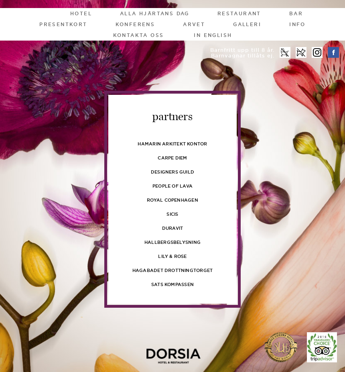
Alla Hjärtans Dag (154, 13)
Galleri (247, 24)
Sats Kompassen (172, 284)
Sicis (172, 214)
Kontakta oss (138, 35)
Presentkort (63, 24)
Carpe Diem (172, 157)
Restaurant (239, 13)
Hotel (81, 13)
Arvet (194, 24)
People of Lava (172, 186)
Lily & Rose (172, 256)
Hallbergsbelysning (172, 242)
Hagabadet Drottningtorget (172, 270)
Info (297, 24)
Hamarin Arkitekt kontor (172, 143)
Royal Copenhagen (172, 200)
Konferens (135, 24)
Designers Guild (172, 172)
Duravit (172, 228)
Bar (296, 13)
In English (213, 35)
